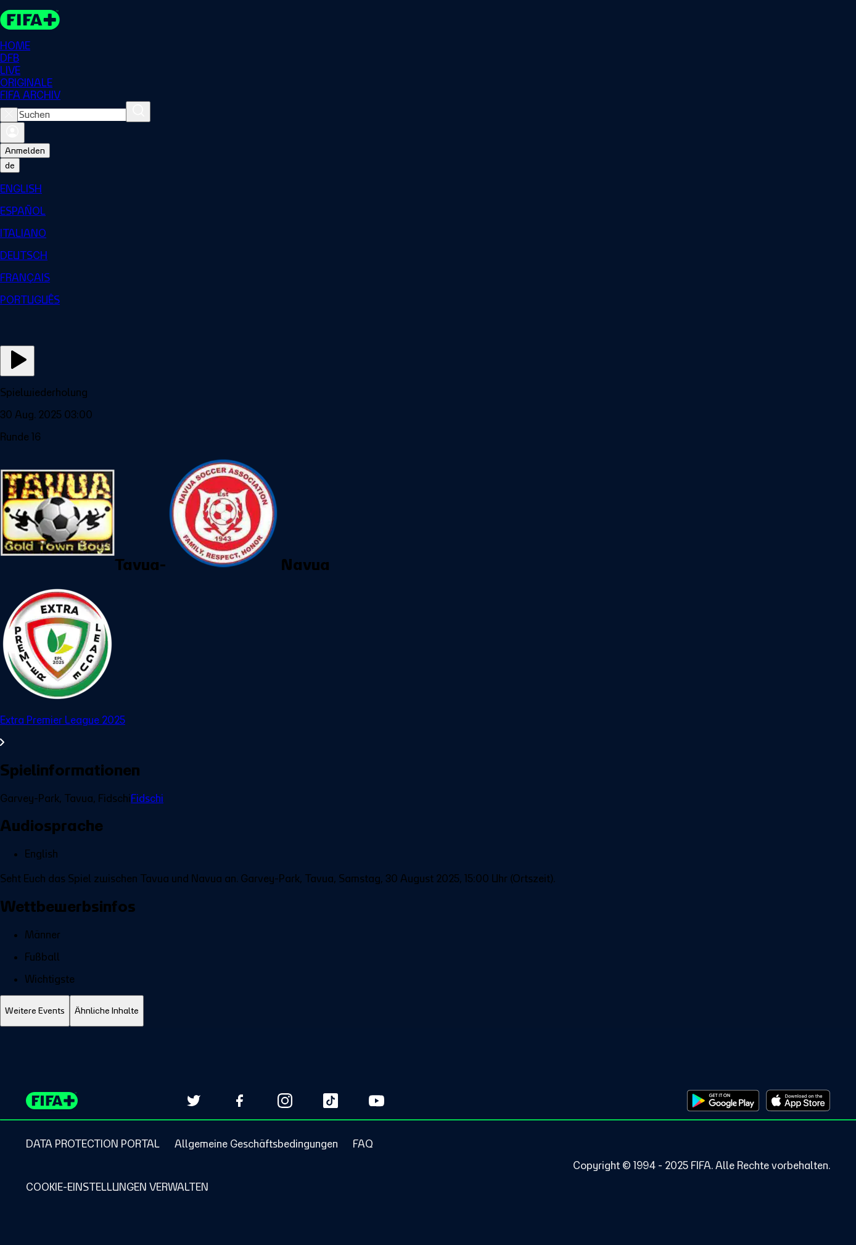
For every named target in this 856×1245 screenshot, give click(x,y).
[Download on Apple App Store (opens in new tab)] (798, 1100)
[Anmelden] (12, 132)
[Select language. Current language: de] (10, 165)
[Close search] (9, 114)
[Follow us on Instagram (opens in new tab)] (284, 1100)
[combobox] (72, 115)
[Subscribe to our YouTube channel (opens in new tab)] (376, 1100)
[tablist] (428, 1011)
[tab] (35, 1011)
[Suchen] (138, 111)
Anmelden (25, 150)
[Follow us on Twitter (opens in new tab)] (193, 1100)
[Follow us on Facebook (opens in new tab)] (239, 1100)
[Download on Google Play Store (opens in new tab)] (723, 1100)
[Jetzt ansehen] (17, 360)
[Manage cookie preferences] (117, 1187)
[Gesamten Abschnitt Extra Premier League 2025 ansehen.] (428, 731)
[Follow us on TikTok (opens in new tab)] (330, 1100)
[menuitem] (428, 189)
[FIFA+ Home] (30, 19)
